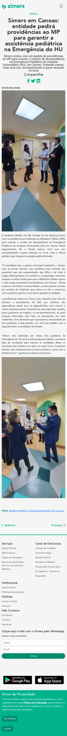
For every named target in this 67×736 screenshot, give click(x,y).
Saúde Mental (9, 548)
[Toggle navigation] (61, 6)
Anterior (9, 525)
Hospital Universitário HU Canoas (46, 510)
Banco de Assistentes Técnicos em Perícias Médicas (13, 566)
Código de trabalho (45, 548)
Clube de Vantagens (12, 557)
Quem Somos (9, 587)
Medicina (14, 510)
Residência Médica (45, 562)
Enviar (33, 656)
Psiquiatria (40, 576)
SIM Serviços (8, 552)
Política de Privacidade (35, 702)
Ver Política (10, 718)
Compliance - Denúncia (47, 571)
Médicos (23, 510)
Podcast (6, 606)
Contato (6, 619)
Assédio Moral (42, 557)
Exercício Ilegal (43, 552)
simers (13, 6)
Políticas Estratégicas (13, 592)
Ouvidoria (7, 615)
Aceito (7, 728)
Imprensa (6, 624)
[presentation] (24, 667)
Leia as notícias (9, 601)
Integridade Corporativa (48, 566)
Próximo (58, 525)
